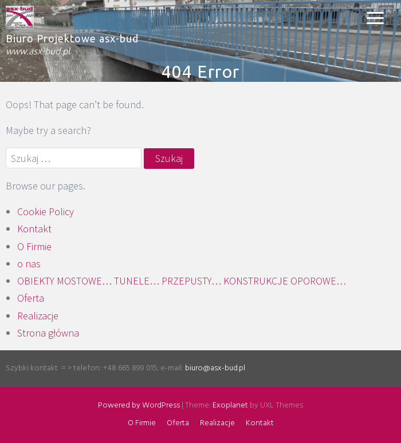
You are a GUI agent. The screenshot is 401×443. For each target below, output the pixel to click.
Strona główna (48, 332)
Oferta (30, 297)
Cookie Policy (45, 211)
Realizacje (37, 315)
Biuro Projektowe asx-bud (72, 38)
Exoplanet (230, 405)
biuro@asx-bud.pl (215, 368)
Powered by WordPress (139, 405)
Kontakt (34, 228)
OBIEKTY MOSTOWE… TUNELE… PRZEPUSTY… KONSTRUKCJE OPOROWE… (181, 280)
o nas (29, 263)
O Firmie (34, 246)
